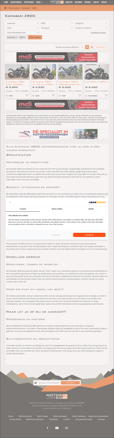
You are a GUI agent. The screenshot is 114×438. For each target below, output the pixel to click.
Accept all (89, 235)
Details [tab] (91, 209)
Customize (56, 235)
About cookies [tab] (57, 209)
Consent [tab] (23, 209)
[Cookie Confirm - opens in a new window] (97, 202)
